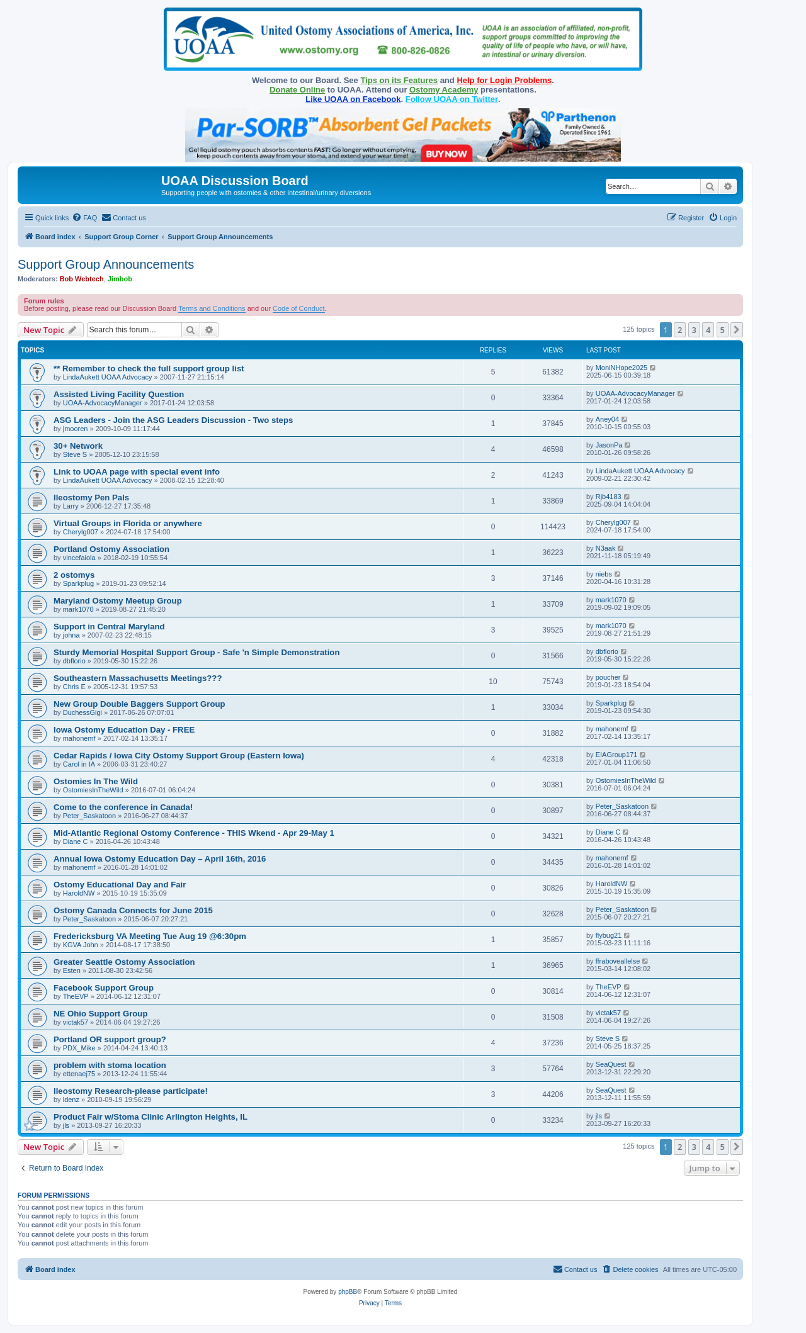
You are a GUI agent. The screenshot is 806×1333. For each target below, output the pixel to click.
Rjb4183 (609, 496)
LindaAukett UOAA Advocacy (107, 377)
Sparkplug (78, 583)
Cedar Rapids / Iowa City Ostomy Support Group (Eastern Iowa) (179, 755)
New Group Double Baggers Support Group (139, 704)
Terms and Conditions (211, 308)
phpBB (347, 1291)
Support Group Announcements (106, 264)
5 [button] (722, 329)
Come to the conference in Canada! (123, 807)
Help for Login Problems (504, 80)
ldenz (71, 1099)
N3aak (606, 548)
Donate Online (297, 89)
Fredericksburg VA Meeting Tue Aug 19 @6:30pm (150, 936)
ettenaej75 (79, 1073)
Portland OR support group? (110, 1039)
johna (71, 635)
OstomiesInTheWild (93, 790)
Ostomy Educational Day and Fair (120, 884)
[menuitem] (84, 217)
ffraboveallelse (618, 961)
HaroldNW (79, 893)
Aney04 (607, 419)
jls (66, 1125)
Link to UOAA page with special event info (137, 471)
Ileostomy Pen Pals (91, 497)
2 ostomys (74, 575)
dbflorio (74, 661)
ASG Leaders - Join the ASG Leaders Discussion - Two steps (173, 420)
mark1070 (78, 609)
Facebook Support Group (104, 988)
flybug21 (609, 935)
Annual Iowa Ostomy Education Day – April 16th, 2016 (160, 858)
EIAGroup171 (617, 754)
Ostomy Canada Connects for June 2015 (133, 910)
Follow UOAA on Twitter (452, 99)
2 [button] (680, 329)
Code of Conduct (299, 308)
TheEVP (76, 996)
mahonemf (79, 738)
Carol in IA (79, 764)
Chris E (74, 686)
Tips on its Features (399, 80)
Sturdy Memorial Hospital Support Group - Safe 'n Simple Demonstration (197, 652)
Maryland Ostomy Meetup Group (118, 600)
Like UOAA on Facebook (352, 99)
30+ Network (78, 446)
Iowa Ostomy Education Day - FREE (124, 729)
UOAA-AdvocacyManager (102, 403)
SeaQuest (611, 1064)
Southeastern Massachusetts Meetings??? (138, 678)
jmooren (75, 428)
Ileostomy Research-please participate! (131, 1091)
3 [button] (694, 329)
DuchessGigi (82, 712)
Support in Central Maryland (109, 626)
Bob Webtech (82, 279)
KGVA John (80, 944)
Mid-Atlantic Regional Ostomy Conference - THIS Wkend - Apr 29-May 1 (194, 833)
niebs (604, 574)
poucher (608, 677)
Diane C (75, 841)
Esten (72, 970)
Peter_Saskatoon (89, 815)
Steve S (75, 454)
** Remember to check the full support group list (149, 368)
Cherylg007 (80, 532)
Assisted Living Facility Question (119, 394)
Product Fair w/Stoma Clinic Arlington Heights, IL (150, 1117)
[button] (736, 329)
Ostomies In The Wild (96, 781)
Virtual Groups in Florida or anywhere (128, 523)
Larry (71, 506)
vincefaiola (79, 557)
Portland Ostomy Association (111, 549)
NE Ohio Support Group (100, 1013)
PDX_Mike (79, 1048)
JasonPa (609, 445)
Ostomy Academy (443, 89)
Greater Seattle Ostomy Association (124, 962)
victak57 (75, 1022)
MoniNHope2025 (622, 367)
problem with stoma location (110, 1065)
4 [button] (708, 329)
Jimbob (120, 279)
